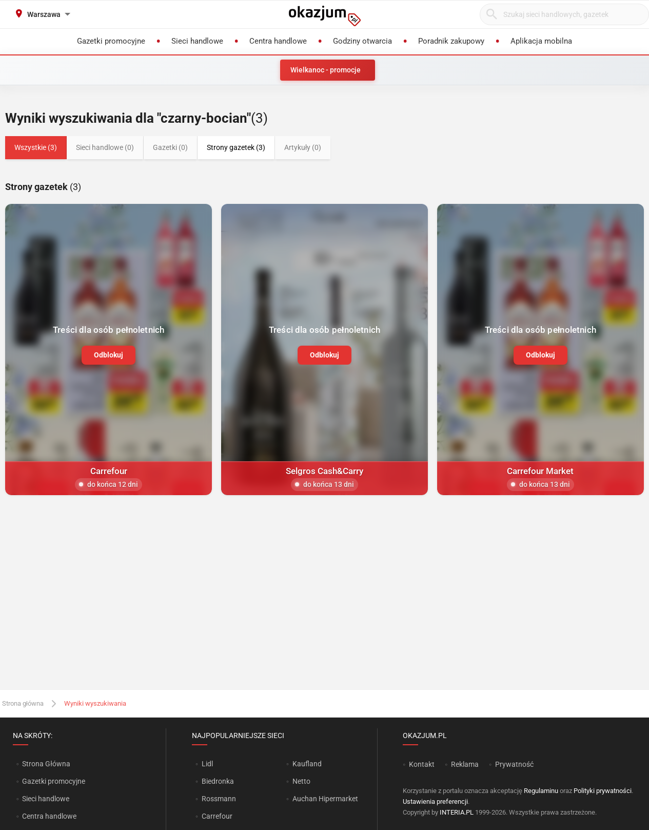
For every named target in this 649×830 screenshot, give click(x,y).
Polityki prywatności (603, 791)
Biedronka (218, 781)
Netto (301, 781)
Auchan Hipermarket (325, 799)
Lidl (207, 764)
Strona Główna (46, 764)
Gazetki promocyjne (53, 781)
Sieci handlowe (45, 799)
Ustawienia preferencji (435, 801)
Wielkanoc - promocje (325, 70)
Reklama (465, 764)
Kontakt (422, 764)
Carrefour (217, 816)
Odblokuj (108, 355)
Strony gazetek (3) (236, 147)
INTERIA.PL (457, 812)
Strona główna (23, 703)
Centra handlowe (49, 816)
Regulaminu (541, 791)
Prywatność (514, 764)
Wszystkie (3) (35, 147)
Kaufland (307, 764)
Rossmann (219, 799)
